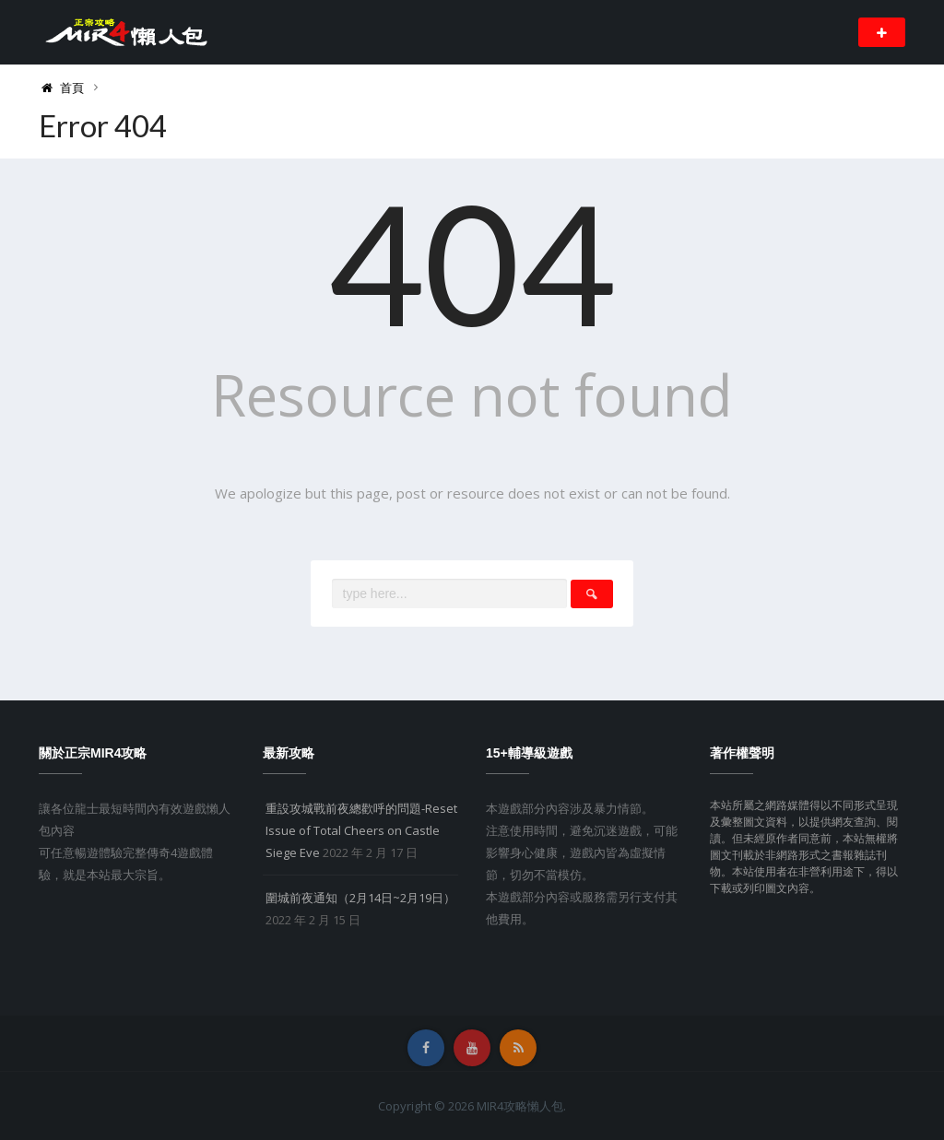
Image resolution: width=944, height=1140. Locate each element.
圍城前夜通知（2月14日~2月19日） (360, 897)
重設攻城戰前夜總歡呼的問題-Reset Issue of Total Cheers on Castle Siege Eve (361, 830)
